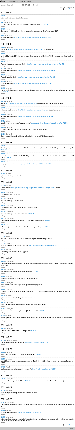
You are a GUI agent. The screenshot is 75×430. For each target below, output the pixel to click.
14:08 (3, 212)
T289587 (38, 354)
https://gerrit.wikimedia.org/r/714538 (36, 342)
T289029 (37, 271)
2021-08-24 (6, 349)
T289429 (28, 381)
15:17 (3, 174)
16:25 (3, 127)
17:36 (3, 162)
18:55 (3, 417)
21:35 (3, 243)
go (36, 5)
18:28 (3, 62)
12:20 (3, 315)
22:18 (3, 359)
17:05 (3, 68)
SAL (3, 1)
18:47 (3, 54)
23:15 (3, 352)
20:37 (3, 379)
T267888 (33, 331)
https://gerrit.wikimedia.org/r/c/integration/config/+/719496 (32, 37)
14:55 (3, 81)
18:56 (3, 410)
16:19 (3, 134)
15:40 (3, 205)
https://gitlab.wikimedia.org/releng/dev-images (32, 110)
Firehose (22, 1)
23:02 (3, 146)
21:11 (3, 402)
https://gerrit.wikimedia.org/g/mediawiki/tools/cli (21, 103)
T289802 (6, 91)
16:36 (3, 302)
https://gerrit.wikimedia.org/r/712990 (44, 369)
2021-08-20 (6, 399)
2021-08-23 (6, 375)
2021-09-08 (6, 44)
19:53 (3, 261)
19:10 (3, 289)
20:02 (3, 367)
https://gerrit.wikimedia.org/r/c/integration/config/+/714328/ (32, 83)
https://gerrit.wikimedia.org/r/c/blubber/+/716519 (35, 164)
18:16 (3, 114)
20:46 (3, 108)
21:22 (3, 185)
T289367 (8, 157)
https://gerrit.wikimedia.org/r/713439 (29, 412)
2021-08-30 (6, 258)
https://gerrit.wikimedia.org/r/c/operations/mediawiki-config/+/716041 (33, 188)
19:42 (3, 22)
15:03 (3, 390)
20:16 (3, 47)
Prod (10, 1)
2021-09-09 (6, 12)
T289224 (42, 311)
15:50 (3, 198)
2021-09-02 (6, 170)
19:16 (3, 276)
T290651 (45, 24)
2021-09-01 (6, 182)
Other (29, 1)
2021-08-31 (6, 233)
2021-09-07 (6, 98)
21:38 (3, 237)
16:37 (3, 75)
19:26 (3, 269)
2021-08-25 (6, 337)
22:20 (3, 16)
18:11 (3, 121)
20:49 (3, 101)
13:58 (3, 225)
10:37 (3, 35)
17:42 (3, 154)
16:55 (3, 192)
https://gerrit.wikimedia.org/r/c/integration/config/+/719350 (45, 64)
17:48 (3, 340)
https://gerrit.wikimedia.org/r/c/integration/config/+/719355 (36, 70)
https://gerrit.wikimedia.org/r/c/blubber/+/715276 (43, 245)
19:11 (3, 282)
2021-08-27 (6, 325)
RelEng (15, 1)
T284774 (4, 149)
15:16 (3, 309)
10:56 (3, 29)
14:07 (3, 218)
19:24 (3, 328)
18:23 (3, 296)
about (71, 428)
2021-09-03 (6, 142)
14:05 (3, 88)
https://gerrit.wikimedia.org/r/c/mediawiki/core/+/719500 (26, 49)
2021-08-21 (6, 387)
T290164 (31, 214)
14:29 (3, 250)
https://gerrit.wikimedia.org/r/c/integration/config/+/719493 (36, 77)
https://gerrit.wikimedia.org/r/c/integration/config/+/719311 (36, 116)
